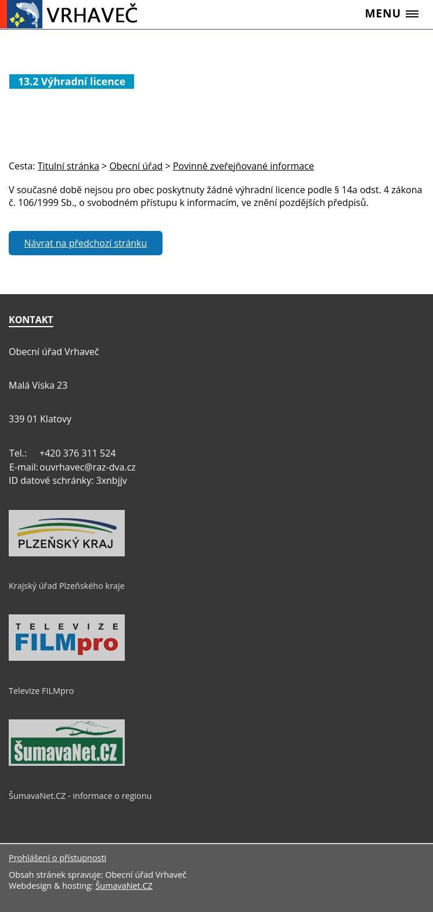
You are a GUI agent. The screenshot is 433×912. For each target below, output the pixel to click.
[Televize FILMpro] (67, 658)
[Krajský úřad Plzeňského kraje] (67, 553)
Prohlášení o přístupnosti (57, 857)
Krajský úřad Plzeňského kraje (67, 585)
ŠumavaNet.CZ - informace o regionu (80, 795)
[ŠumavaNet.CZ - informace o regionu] (67, 763)
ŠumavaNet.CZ (123, 885)
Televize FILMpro (41, 690)
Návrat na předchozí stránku (85, 243)
